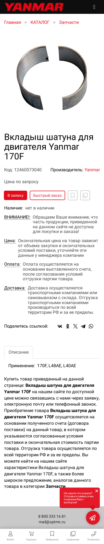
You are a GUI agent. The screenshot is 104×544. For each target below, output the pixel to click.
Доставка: (15, 288)
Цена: (10, 240)
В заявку (15, 195)
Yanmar (92, 169)
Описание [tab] (19, 352)
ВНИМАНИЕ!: (17, 217)
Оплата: (12, 264)
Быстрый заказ (47, 195)
